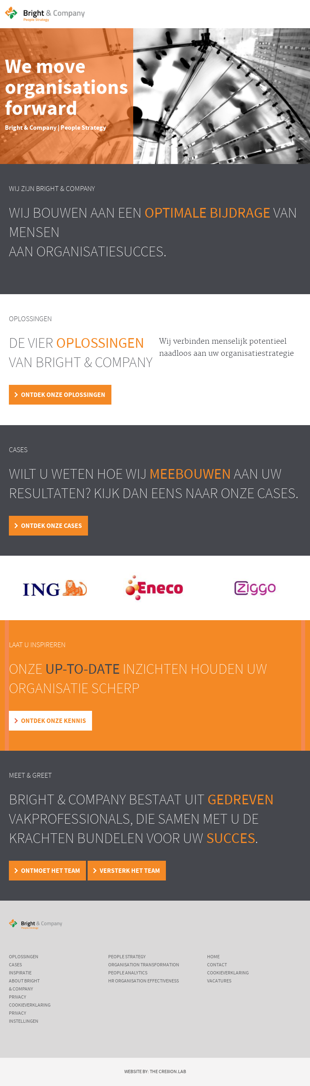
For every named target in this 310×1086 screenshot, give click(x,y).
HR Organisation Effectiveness (143, 981)
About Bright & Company (24, 985)
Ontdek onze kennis (53, 720)
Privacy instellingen (23, 1017)
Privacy (17, 997)
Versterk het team (130, 870)
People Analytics (127, 973)
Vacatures (219, 981)
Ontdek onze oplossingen (63, 394)
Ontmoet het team (50, 870)
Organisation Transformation (143, 965)
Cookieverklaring (29, 1005)
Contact (217, 965)
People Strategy (127, 957)
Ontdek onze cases (51, 525)
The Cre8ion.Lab (168, 1072)
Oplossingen (23, 957)
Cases (15, 965)
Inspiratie (20, 973)
